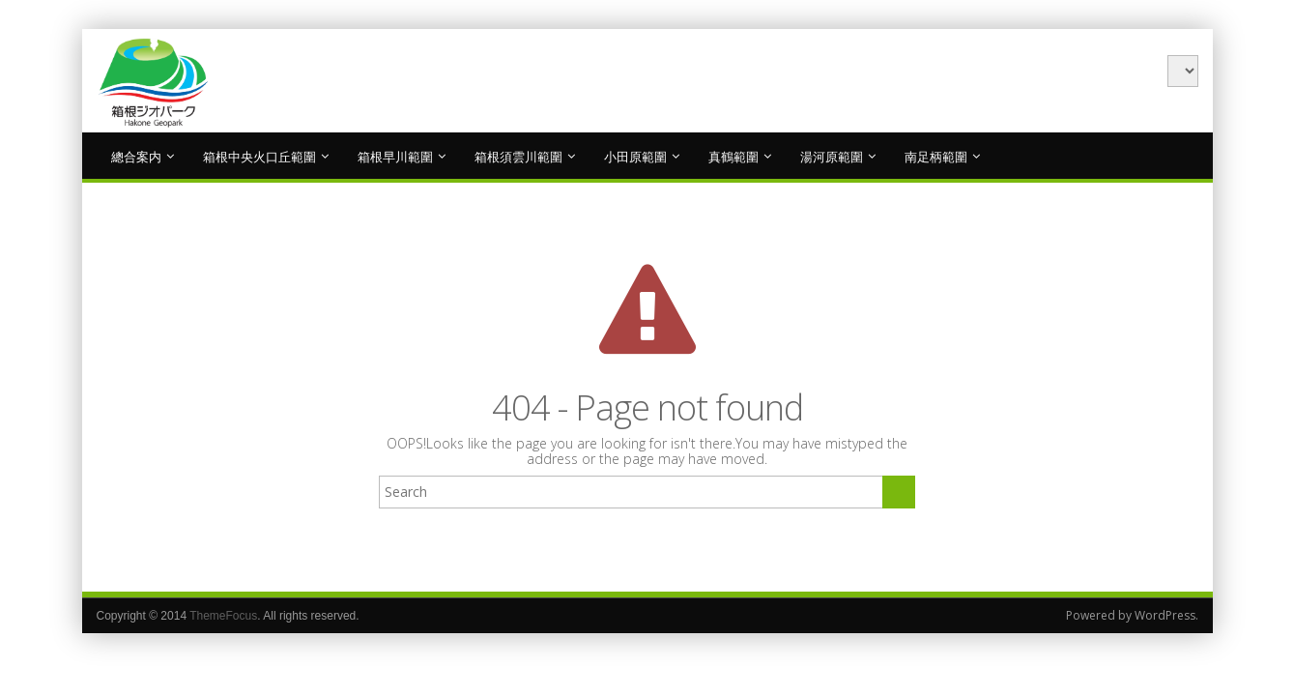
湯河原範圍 (838, 155)
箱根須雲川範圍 (524, 155)
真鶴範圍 (739, 155)
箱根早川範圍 (402, 155)
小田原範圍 (641, 155)
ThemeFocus (223, 616)
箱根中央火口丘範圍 (266, 155)
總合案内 (142, 155)
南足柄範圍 (942, 155)
